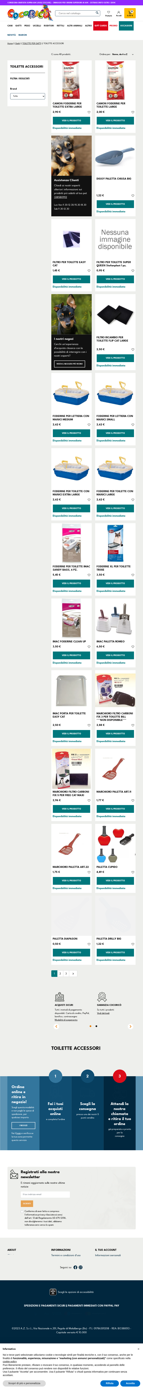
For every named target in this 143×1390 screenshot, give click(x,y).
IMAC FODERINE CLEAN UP (69, 641)
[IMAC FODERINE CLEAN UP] (71, 618)
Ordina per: (105, 54)
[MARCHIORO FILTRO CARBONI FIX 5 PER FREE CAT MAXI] (71, 769)
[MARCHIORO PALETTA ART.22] (71, 844)
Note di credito (103, 1264)
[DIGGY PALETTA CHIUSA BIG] (115, 156)
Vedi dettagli (103, 1013)
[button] (138, 1349)
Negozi (11, 1264)
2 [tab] (96, 1026)
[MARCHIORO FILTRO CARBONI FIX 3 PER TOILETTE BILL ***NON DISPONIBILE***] (115, 690)
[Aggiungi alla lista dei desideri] (89, 112)
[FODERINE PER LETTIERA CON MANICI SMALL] (115, 393)
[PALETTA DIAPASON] (71, 916)
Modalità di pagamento (66, 1020)
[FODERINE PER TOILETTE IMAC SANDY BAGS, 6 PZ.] (71, 543)
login (18, 1133)
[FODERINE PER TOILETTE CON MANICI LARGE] (115, 468)
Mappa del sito (59, 1272)
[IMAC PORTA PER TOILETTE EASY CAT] (71, 690)
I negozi (23, 1125)
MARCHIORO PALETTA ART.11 (114, 791)
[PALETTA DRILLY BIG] (115, 916)
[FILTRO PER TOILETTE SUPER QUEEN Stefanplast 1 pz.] (115, 239)
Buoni (98, 1272)
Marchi (11, 1268)
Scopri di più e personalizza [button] (24, 1383)
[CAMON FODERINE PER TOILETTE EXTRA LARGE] (71, 80)
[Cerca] (77, 13)
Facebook (75, 1290)
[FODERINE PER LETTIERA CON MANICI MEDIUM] (71, 393)
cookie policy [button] (9, 1361)
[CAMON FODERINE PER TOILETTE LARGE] (115, 80)
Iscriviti (27, 1204)
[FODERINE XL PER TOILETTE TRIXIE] (115, 543)
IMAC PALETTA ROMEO (111, 641)
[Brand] (27, 96)
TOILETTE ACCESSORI (26, 66)
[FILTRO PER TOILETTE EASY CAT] (71, 239)
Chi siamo (13, 1255)
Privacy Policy (59, 1259)
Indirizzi (99, 1268)
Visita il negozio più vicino (70, 364)
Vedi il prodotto (71, 121)
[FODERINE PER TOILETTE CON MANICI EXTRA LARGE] (71, 468)
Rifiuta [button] (110, 1383)
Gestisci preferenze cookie (66, 1277)
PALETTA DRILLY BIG (109, 938)
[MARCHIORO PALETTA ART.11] (115, 769)
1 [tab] (90, 1026)
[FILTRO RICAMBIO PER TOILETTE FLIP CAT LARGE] (115, 314)
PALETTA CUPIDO (107, 867)
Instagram (81, 1290)
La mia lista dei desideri (108, 1277)
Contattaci (13, 1259)
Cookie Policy (58, 1264)
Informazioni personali (108, 1255)
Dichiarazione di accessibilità (67, 1268)
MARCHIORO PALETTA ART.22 (71, 867)
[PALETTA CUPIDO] (115, 844)
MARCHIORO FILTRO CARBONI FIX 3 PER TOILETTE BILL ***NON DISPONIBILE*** (115, 716)
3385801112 (60, 197)
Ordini (98, 1259)
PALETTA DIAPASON (65, 938)
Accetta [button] (130, 1383)
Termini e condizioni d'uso (66, 1255)
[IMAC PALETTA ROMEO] (115, 618)
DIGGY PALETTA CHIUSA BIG (114, 178)
